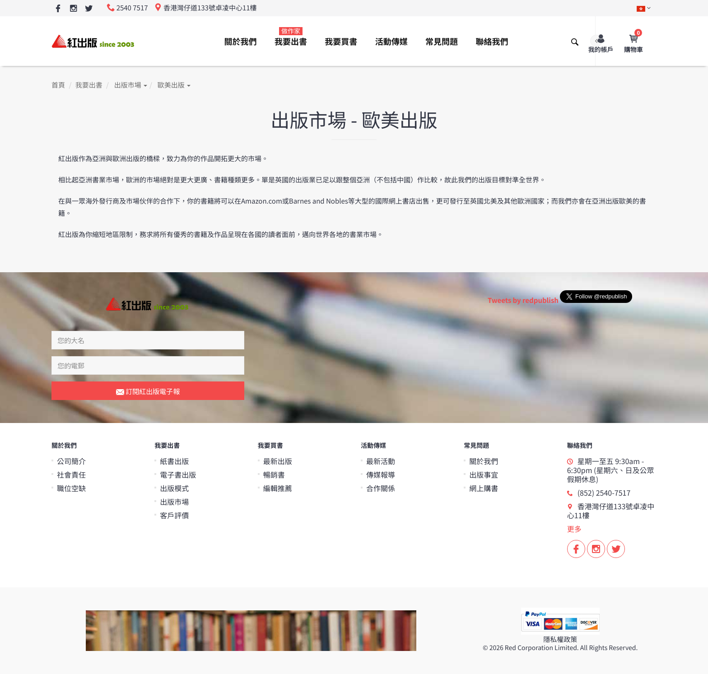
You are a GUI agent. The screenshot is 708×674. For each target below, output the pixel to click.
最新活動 (380, 461)
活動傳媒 (391, 41)
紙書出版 (174, 461)
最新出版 (277, 461)
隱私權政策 (560, 639)
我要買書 (341, 41)
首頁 (58, 85)
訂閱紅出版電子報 (148, 391)
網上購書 (483, 488)
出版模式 (174, 488)
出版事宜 (483, 474)
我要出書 (291, 37)
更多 (574, 528)
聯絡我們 (491, 41)
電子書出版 (178, 474)
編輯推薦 (277, 488)
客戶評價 (174, 515)
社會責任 (71, 474)
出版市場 (130, 85)
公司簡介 (71, 461)
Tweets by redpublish (523, 300)
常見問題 (441, 41)
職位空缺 (71, 488)
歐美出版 (174, 85)
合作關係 (380, 488)
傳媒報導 (380, 474)
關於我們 (240, 41)
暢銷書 (274, 474)
